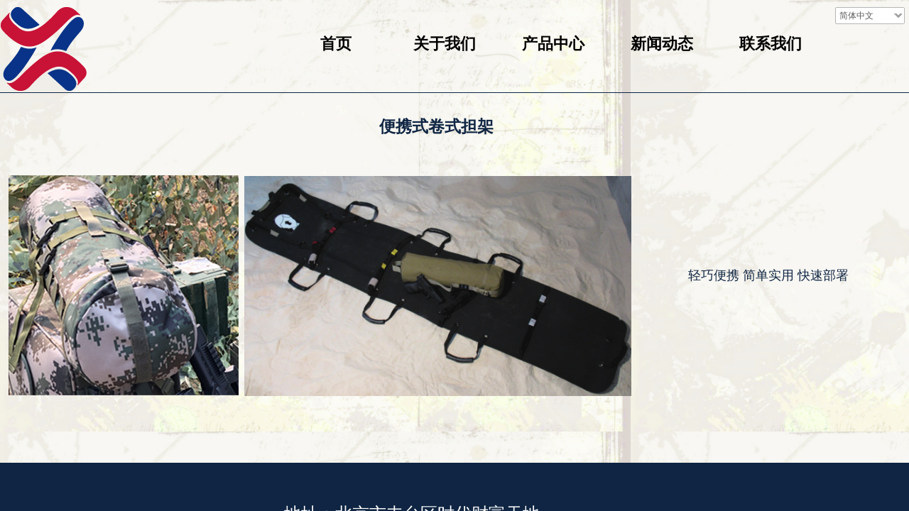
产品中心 (553, 44)
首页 (336, 44)
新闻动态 (662, 44)
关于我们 (444, 44)
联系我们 (770, 44)
